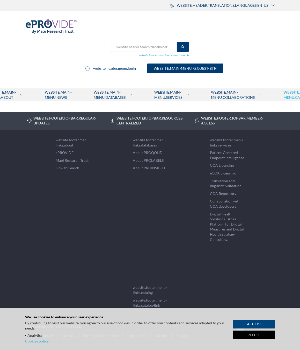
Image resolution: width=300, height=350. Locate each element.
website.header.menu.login (110, 68)
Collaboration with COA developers (225, 203)
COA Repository (223, 193)
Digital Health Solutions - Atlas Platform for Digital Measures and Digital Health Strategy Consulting (227, 227)
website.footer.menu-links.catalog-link (150, 302)
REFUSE (253, 335)
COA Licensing (222, 165)
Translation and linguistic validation (226, 183)
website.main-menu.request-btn (185, 68)
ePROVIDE (65, 152)
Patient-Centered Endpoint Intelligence (227, 155)
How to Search (67, 168)
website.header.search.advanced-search (163, 55)
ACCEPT (254, 324)
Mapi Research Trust (72, 160)
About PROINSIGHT (149, 168)
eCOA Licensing (223, 173)
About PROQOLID (148, 152)
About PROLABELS (148, 160)
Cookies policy (37, 341)
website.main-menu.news (58, 95)
